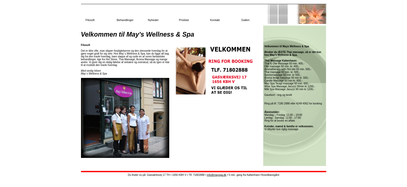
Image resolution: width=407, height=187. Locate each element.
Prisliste (184, 20)
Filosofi (90, 20)
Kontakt (215, 20)
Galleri (245, 20)
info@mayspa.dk (216, 174)
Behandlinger (125, 20)
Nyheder (153, 20)
